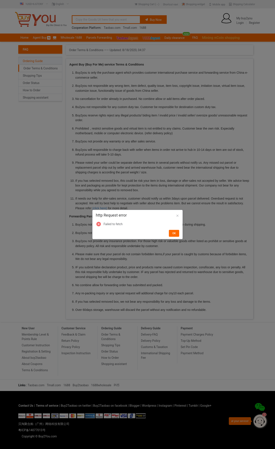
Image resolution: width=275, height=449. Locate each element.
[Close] (177, 215)
